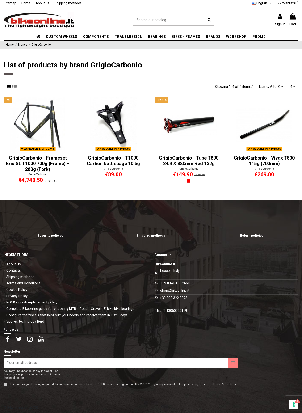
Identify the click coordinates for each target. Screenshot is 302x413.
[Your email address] (116, 363)
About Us (43, 3)
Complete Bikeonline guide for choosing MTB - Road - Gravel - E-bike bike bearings (70, 309)
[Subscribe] (233, 363)
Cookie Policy (16, 289)
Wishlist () (287, 3)
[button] (96, 36)
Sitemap (10, 3)
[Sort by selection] (271, 86)
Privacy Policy (17, 296)
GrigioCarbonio (37, 174)
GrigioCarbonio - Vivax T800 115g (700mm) (264, 160)
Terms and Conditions (23, 283)
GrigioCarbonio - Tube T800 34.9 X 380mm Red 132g (188, 160)
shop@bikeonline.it (174, 290)
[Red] (188, 181)
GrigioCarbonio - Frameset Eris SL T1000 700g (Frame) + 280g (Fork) (37, 163)
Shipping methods (68, 3)
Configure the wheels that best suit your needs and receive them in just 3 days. (67, 315)
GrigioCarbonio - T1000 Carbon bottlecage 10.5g (113, 160)
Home (26, 3)
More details (230, 384)
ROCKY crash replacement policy (31, 302)
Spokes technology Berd (25, 321)
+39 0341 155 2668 (175, 283)
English (262, 3)
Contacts (13, 270)
